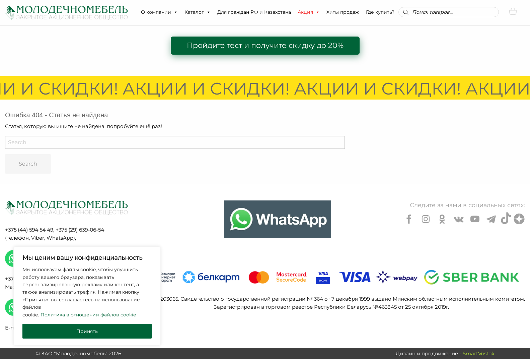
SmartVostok (479, 353)
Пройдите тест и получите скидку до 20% (265, 45)
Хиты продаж (342, 12)
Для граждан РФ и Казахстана (254, 12)
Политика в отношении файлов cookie (88, 315)
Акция (309, 12)
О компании (159, 12)
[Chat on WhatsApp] (277, 219)
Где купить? (380, 12)
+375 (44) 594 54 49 (29, 230)
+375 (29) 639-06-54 (80, 230)
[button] (175, 12)
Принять (87, 331)
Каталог (197, 12)
